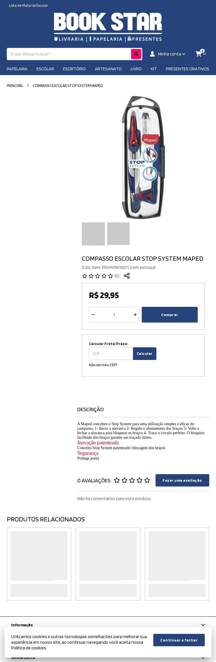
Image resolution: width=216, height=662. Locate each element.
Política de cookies (28, 647)
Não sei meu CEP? (103, 364)
